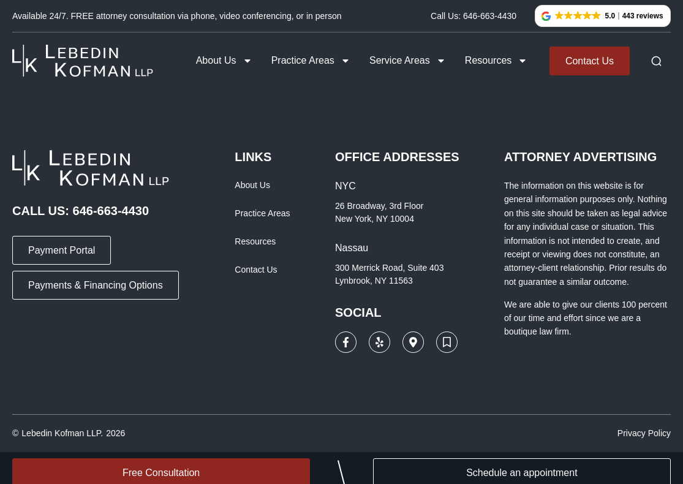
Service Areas (407, 61)
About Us (224, 61)
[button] (603, 16)
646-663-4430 (111, 210)
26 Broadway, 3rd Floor (379, 206)
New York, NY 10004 (374, 219)
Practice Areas (310, 61)
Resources (496, 61)
